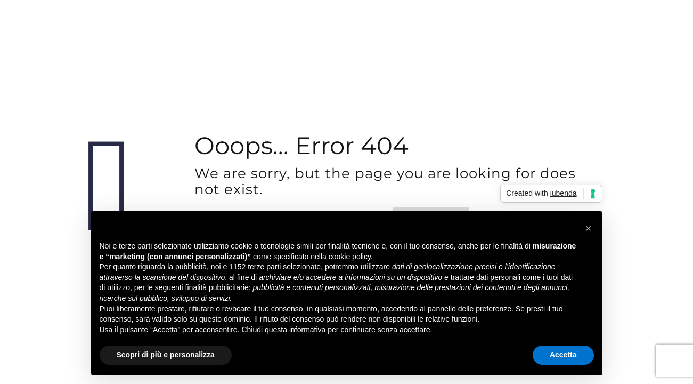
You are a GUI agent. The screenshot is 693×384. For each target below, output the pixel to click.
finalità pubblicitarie (217, 287)
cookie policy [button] (350, 256)
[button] (588, 228)
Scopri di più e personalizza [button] (166, 354)
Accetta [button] (563, 354)
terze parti (264, 266)
